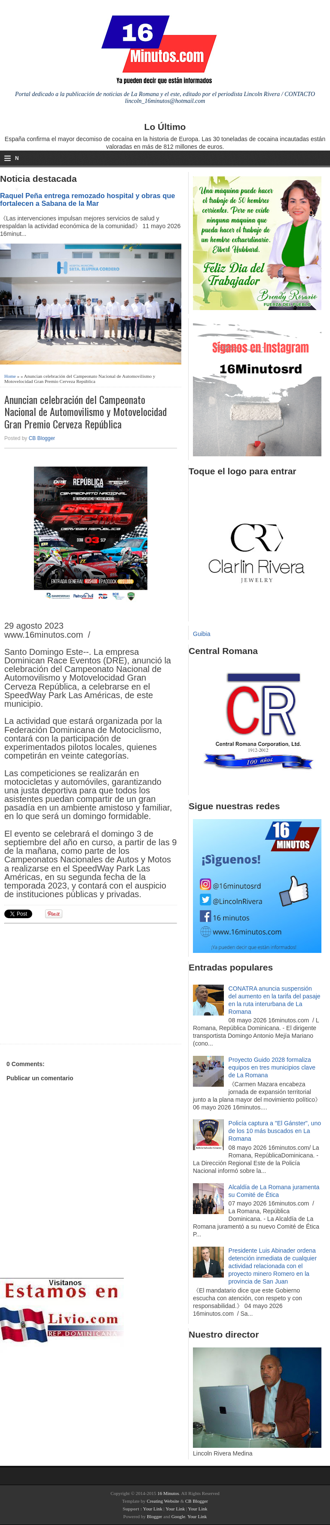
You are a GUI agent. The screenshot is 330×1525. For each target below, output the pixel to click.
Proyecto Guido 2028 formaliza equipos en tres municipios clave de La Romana (272, 1067)
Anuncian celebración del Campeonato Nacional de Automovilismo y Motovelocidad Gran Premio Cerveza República (85, 411)
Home (10, 376)
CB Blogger (42, 438)
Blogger (154, 1516)
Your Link (152, 1508)
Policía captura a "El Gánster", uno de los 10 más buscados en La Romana (275, 1131)
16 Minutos (168, 1493)
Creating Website (163, 1501)
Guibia (201, 633)
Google (178, 1516)
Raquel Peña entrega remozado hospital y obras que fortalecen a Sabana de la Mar (87, 199)
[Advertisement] (70, 982)
